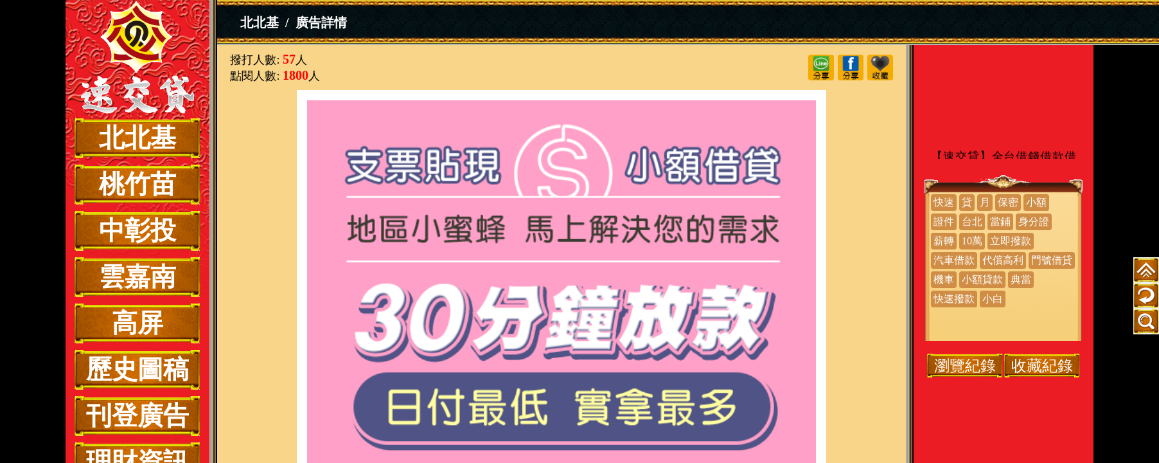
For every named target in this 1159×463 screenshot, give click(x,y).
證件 (943, 221)
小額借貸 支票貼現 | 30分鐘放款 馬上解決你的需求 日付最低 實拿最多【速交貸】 (137, 59)
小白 (992, 298)
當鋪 (1000, 221)
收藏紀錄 (1042, 365)
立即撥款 (1010, 240)
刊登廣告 (137, 415)
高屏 (137, 323)
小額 (1036, 202)
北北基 (137, 137)
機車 (943, 279)
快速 (943, 202)
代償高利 (1002, 260)
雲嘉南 (137, 276)
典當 (1021, 279)
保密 (1008, 202)
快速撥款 (954, 298)
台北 (972, 221)
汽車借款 (954, 260)
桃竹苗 (137, 184)
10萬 (972, 240)
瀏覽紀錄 (965, 365)
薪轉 (943, 240)
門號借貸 (1051, 260)
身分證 (1033, 221)
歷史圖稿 (137, 369)
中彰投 (137, 230)
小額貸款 (982, 279)
